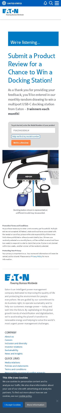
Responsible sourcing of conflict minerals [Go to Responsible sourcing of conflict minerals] (25, 372)
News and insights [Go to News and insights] (13, 353)
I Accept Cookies (13, 404)
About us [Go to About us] (9, 336)
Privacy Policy (36, 256)
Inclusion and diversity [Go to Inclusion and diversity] (16, 343)
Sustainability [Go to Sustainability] (11, 350)
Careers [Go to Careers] (8, 339)
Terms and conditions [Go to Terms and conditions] (15, 369)
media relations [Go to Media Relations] (12, 362)
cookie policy (25, 396)
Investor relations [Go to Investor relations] (13, 346)
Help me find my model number (25, 136)
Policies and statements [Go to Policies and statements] (16, 365)
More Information (35, 404)
